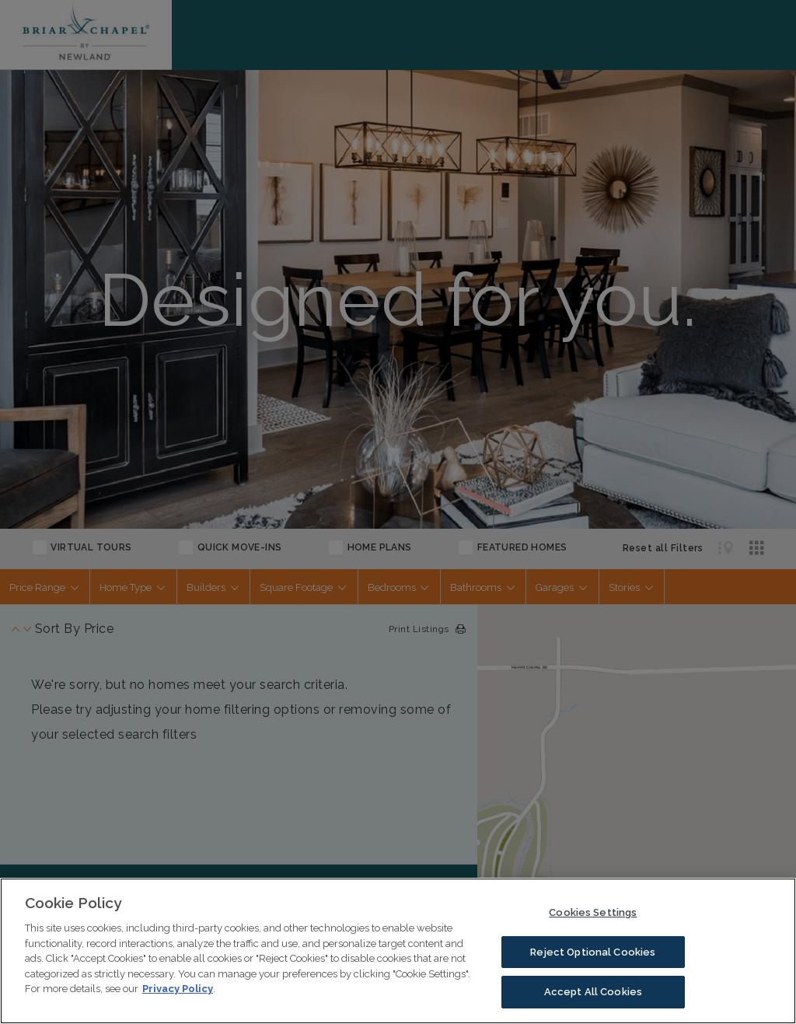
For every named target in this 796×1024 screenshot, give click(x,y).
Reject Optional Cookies (592, 952)
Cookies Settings (593, 912)
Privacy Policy (177, 988)
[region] (398, 951)
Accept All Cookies (593, 992)
